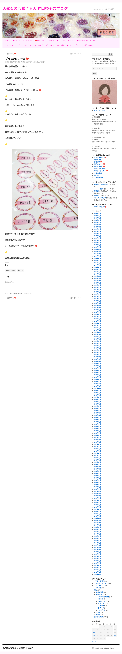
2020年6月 (97, 370)
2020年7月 (97, 368)
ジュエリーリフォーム (101, 583)
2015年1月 (97, 516)
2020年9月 (97, 364)
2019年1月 (97, 408)
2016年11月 (97, 467)
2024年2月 (97, 272)
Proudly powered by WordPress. (104, 648)
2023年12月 (98, 276)
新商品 (98, 615)
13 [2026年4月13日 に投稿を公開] (94, 633)
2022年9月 (97, 310)
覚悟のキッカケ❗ (77, 54)
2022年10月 (98, 308)
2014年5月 (97, 534)
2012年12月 (98, 572)
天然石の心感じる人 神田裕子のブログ (35, 8)
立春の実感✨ (98, 173)
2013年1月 (97, 570)
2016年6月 (97, 478)
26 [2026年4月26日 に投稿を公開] (115, 636)
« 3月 (94, 641)
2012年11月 (97, 574)
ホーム (7, 40)
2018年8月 (97, 420)
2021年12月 (98, 330)
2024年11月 (97, 251)
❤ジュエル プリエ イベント (23, 40)
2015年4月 (97, 509)
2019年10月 (98, 388)
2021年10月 (98, 334)
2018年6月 (97, 424)
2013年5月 (97, 561)
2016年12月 (98, 464)
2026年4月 (97, 213)
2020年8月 (97, 366)
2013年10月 (98, 550)
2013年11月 (97, 547)
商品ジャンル (100, 594)
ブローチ (101, 608)
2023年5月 (97, 292)
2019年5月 (97, 399)
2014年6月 (97, 532)
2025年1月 (97, 247)
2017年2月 (97, 460)
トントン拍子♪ (99, 189)
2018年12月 (98, 411)
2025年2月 (97, 245)
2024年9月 (97, 256)
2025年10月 (98, 227)
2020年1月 (97, 381)
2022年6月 (97, 316)
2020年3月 (97, 377)
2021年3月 (97, 350)
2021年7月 (97, 341)
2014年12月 (98, 518)
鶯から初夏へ (98, 160)
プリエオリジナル (100, 585)
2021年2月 (97, 352)
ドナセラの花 (98, 178)
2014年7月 (97, 529)
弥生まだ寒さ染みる (101, 169)
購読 (94, 73)
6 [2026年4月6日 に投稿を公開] (93, 630)
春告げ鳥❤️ (98, 162)
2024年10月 (98, 254)
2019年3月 (97, 404)
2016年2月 (97, 487)
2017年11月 (97, 440)
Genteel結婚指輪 (103, 597)
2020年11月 (97, 359)
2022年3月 (97, 323)
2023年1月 (97, 301)
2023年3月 (97, 296)
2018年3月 (97, 431)
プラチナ (101, 606)
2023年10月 (98, 281)
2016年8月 (97, 473)
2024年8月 (97, 258)
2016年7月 (97, 476)
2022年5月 (97, 319)
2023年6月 (97, 290)
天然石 (98, 612)
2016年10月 (98, 469)
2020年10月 (98, 361)
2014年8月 (97, 527)
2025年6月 (97, 236)
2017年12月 (98, 437)
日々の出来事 (17, 293)
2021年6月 (97, 343)
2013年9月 (97, 552)
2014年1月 (97, 543)
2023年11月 (97, 278)
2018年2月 (97, 433)
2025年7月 (97, 234)
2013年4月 (97, 563)
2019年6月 (97, 397)
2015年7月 (97, 502)
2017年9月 (97, 444)
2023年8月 (97, 285)
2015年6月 (97, 505)
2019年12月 (98, 384)
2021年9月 (97, 337)
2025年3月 (97, 243)
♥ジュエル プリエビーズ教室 (43, 45)
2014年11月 (97, 520)
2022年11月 (97, 305)
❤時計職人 (60, 45)
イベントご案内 (99, 110)
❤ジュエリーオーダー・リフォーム (18, 45)
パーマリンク (27, 293)
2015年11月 (97, 494)
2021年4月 (97, 348)
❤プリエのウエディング (65, 40)
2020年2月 (97, 379)
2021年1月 (97, 355)
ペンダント (101, 610)
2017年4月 (97, 455)
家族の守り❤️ (10, 54)
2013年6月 (97, 559)
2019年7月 (97, 395)
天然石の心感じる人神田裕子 (36, 62)
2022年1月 (97, 328)
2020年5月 (97, 373)
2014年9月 (97, 525)
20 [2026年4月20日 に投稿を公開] (94, 636)
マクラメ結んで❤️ (100, 157)
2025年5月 (97, 238)
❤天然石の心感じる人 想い (86, 40)
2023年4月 (97, 294)
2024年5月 (97, 265)
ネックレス (101, 603)
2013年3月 (97, 565)
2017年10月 (98, 442)
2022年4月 (97, 321)
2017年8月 (97, 446)
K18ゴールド (102, 601)
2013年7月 (97, 556)
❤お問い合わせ (87, 45)
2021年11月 (97, 332)
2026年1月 (97, 220)
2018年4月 (97, 429)
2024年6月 (97, 263)
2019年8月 (97, 393)
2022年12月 (98, 303)
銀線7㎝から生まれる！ (102, 184)
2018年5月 (97, 426)
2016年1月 (97, 489)
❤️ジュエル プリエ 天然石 (44, 40)
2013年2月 (97, 567)
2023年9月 (97, 283)
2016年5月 (97, 480)
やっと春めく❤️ (99, 166)
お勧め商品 (99, 592)
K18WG (100, 599)
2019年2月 (97, 406)
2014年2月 (97, 541)
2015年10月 (98, 496)
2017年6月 (97, 451)
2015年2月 (97, 514)
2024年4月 (97, 267)
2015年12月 (98, 491)
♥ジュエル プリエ (73, 45)
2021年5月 (97, 346)
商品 (95, 590)
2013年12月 (98, 545)
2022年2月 (97, 325)
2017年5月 (97, 453)
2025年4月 (97, 240)
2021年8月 (97, 339)
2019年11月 (97, 386)
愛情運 (96, 191)
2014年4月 (97, 536)
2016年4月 (97, 482)
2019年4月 (97, 402)
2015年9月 (97, 498)
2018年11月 (97, 413)
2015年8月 (97, 500)
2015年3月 (97, 511)
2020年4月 (97, 375)
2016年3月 (97, 485)
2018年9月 (97, 417)
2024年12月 (98, 249)
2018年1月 (97, 435)
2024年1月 (97, 274)
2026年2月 (97, 218)
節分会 (96, 175)
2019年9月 (97, 390)
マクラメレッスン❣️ (101, 171)
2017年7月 (97, 449)
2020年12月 (98, 357)
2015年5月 (97, 507)
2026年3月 (97, 216)
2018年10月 (98, 415)
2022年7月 (97, 314)
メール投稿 (98, 588)
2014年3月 (97, 538)
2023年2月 (97, 299)
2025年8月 (97, 231)
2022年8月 (97, 312)
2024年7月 (97, 260)
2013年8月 (97, 554)
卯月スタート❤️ (99, 164)
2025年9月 (97, 229)
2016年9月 (97, 471)
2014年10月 (98, 523)
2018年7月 (97, 422)
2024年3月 (97, 269)
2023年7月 (97, 287)
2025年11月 (97, 225)
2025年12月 (98, 222)
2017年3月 (97, 458)
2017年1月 (97, 462)
